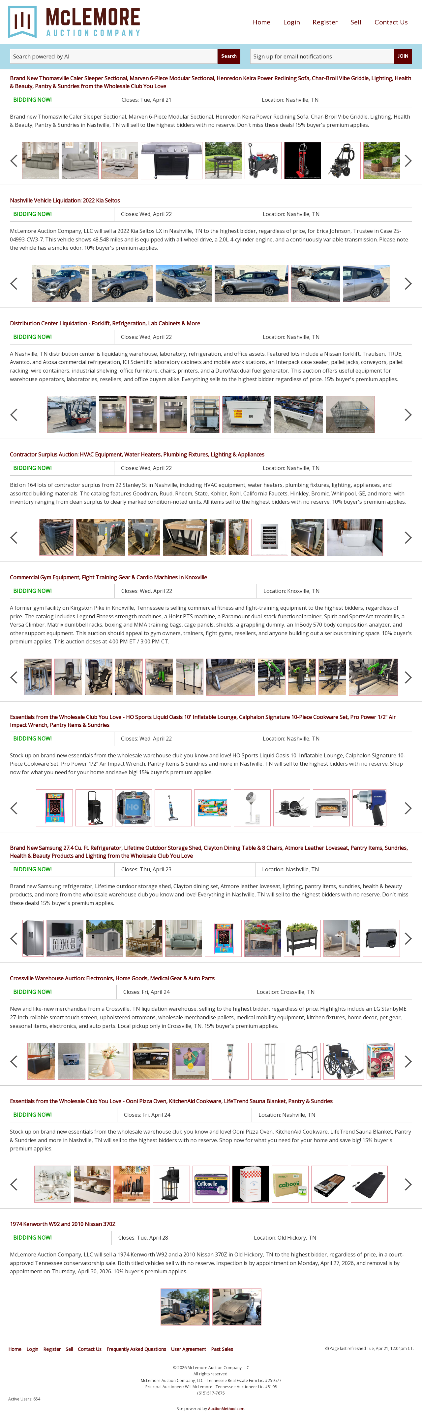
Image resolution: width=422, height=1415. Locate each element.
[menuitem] (261, 22)
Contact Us (391, 22)
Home (261, 22)
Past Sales (222, 1349)
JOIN (403, 56)
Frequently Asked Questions (136, 1349)
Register (325, 22)
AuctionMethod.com (226, 1408)
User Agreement (188, 1349)
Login (291, 22)
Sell (356, 22)
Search (229, 56)
